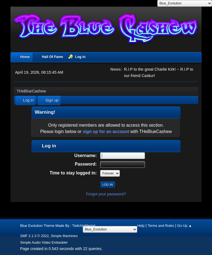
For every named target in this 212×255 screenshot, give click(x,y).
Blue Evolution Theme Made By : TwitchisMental (57, 226)
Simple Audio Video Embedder (44, 242)
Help (140, 226)
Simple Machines (64, 236)
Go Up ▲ (184, 226)
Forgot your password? (106, 194)
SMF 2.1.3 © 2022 (34, 236)
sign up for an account (106, 131)
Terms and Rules (161, 226)
